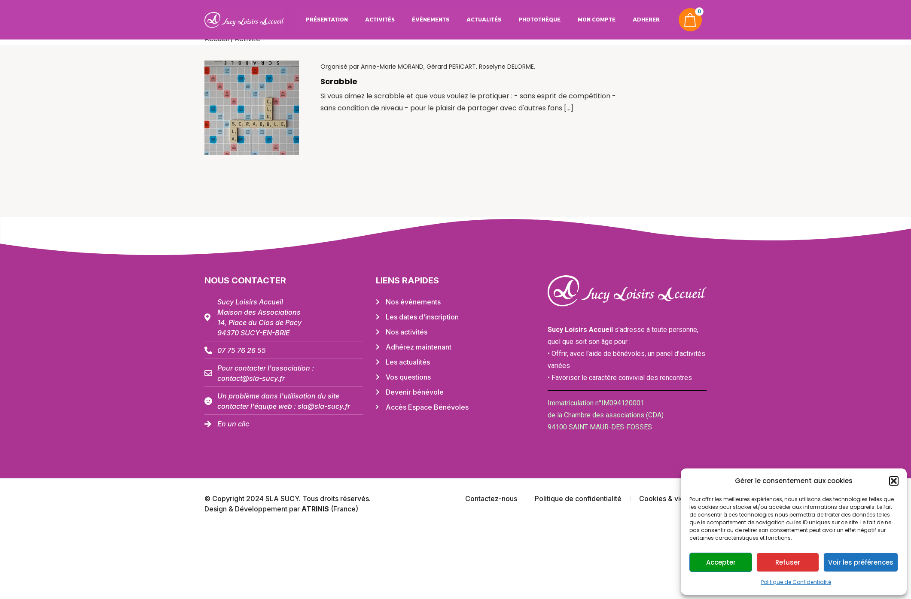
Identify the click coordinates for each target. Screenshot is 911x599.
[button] (894, 481)
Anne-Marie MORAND (392, 66)
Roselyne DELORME (506, 66)
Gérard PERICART (451, 66)
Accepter (721, 562)
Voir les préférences (860, 562)
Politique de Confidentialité (796, 582)
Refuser (787, 562)
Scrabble (338, 81)
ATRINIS (316, 509)
